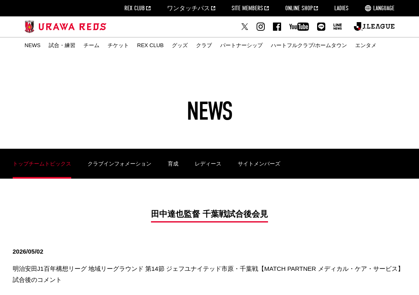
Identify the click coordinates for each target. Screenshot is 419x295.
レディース (208, 164)
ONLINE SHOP (299, 8)
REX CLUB (134, 8)
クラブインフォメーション (119, 164)
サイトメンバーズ (259, 164)
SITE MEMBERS (247, 8)
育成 (173, 164)
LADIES (341, 8)
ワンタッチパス (188, 8)
